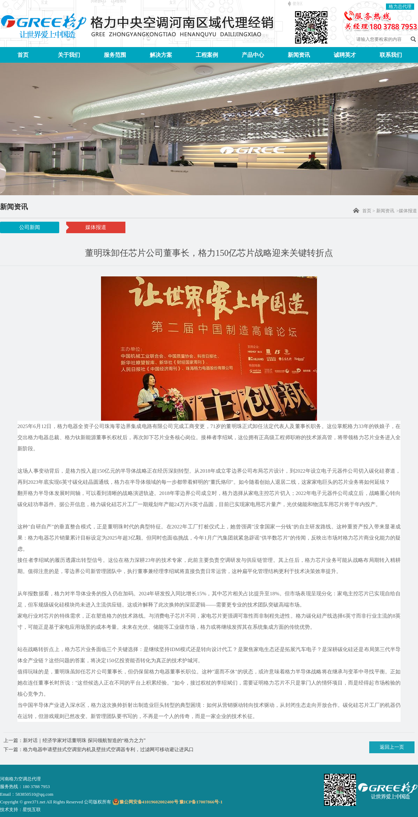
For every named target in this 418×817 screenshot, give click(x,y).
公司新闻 (29, 227)
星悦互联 (32, 809)
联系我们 (391, 55)
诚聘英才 (345, 55)
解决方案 (161, 55)
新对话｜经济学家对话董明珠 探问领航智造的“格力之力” (84, 740)
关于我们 (69, 55)
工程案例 (207, 55)
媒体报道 (95, 227)
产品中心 (253, 55)
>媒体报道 (406, 210)
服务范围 (115, 55)
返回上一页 (392, 747)
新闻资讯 (299, 55)
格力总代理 (400, 6)
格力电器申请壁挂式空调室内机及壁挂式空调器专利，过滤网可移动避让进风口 (108, 749)
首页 (23, 55)
